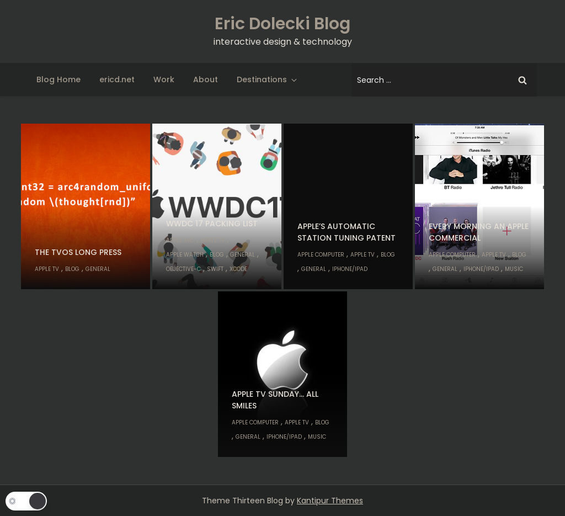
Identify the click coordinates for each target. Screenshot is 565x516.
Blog (72, 269)
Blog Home (58, 79)
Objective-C (183, 269)
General (98, 269)
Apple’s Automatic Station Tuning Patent (346, 232)
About (205, 79)
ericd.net (117, 79)
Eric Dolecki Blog (282, 23)
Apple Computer (320, 254)
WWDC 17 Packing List (212, 223)
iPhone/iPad (349, 269)
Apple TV (47, 269)
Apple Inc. (180, 240)
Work (163, 79)
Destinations (268, 79)
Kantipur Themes (330, 500)
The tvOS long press (78, 252)
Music (514, 269)
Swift (215, 269)
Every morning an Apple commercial (479, 232)
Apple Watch (185, 254)
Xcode (238, 269)
